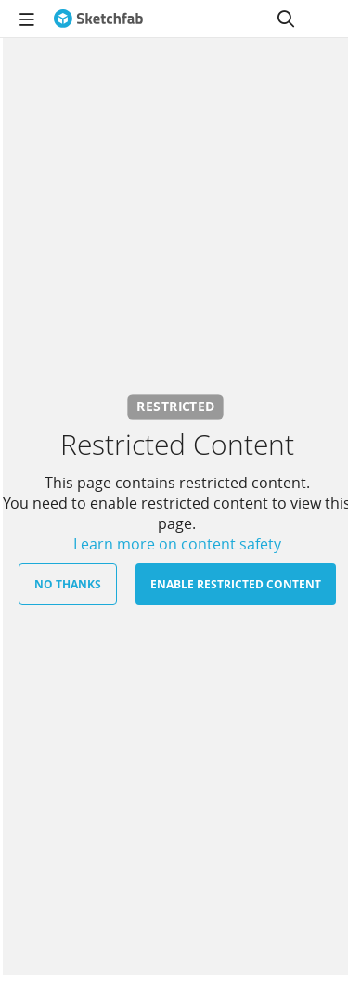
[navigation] (27, 18)
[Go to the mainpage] (98, 18)
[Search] (285, 18)
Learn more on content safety (177, 544)
